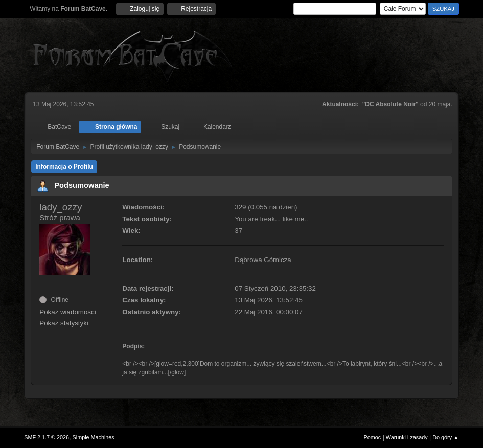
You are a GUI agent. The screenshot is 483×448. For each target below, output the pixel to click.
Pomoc (372, 437)
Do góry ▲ (445, 437)
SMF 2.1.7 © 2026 (46, 437)
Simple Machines (93, 437)
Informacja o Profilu (64, 166)
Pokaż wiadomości (67, 312)
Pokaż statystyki (63, 323)
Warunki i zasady (407, 437)
